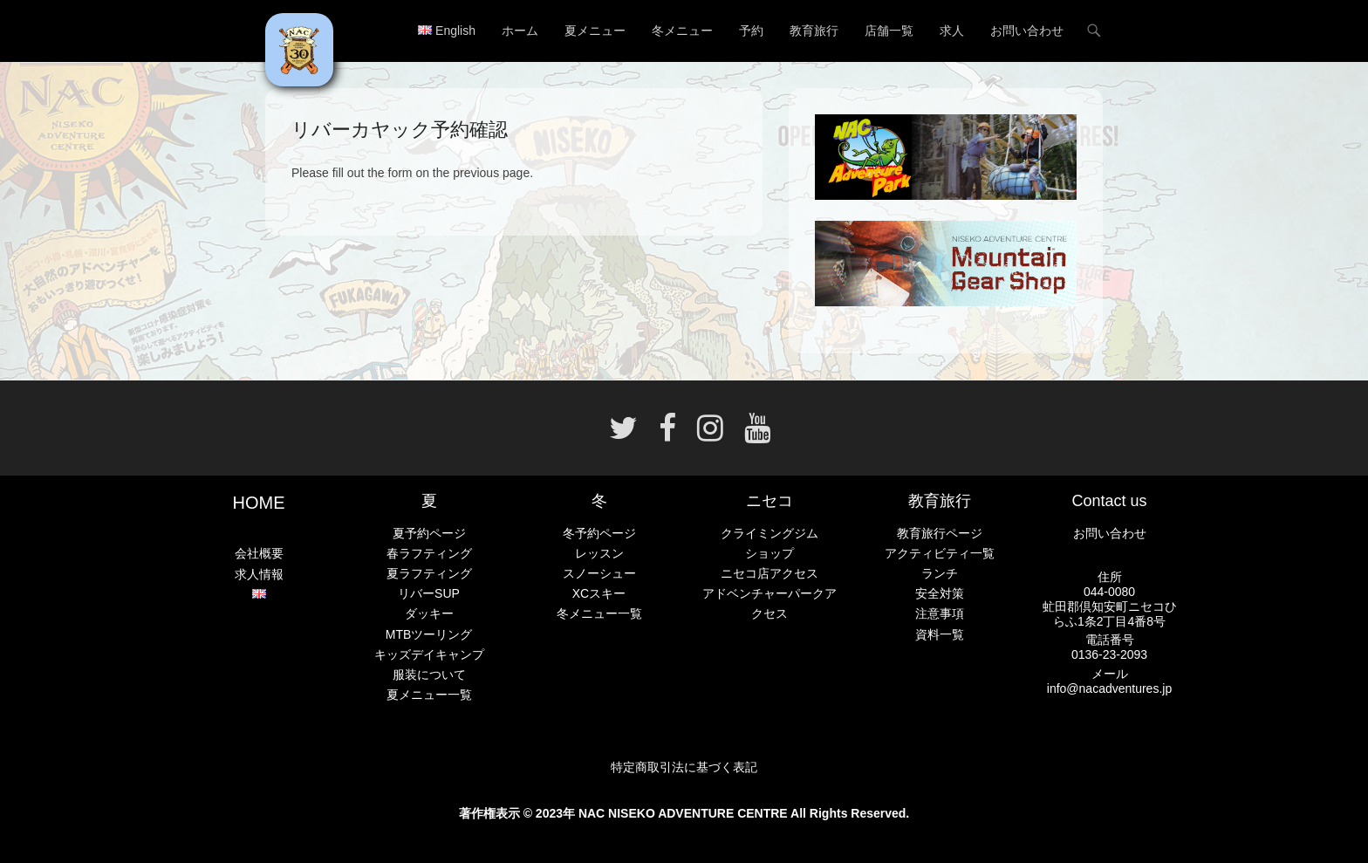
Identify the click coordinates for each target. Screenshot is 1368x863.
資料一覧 (939, 634)
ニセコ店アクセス (769, 573)
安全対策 (939, 593)
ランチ (939, 573)
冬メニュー (682, 31)
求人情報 (259, 574)
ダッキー (429, 613)
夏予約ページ (429, 533)
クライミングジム (769, 533)
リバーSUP (429, 593)
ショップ (769, 553)
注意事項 (939, 613)
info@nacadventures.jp (1109, 688)
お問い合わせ (1027, 31)
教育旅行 (814, 31)
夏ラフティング (429, 573)
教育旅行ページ (939, 533)
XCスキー (599, 593)
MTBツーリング (429, 634)
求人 (952, 31)
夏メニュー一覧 (429, 695)
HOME (259, 502)
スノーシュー (599, 573)
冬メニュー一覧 (599, 613)
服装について (429, 674)
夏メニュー (595, 31)
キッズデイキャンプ (429, 654)
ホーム (520, 31)
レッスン (599, 553)
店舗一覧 (889, 31)
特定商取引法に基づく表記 (684, 767)
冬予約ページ (599, 533)
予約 (751, 31)
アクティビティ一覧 (940, 553)
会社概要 (259, 553)
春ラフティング (429, 553)
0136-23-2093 (1109, 654)
